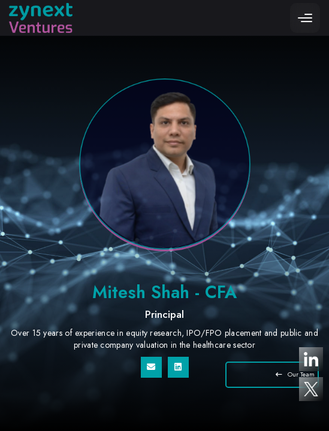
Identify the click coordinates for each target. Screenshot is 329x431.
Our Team (295, 374)
